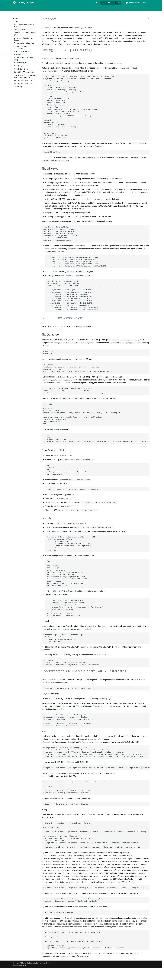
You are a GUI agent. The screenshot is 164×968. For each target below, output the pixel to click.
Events (75, 8)
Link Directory (45, 8)
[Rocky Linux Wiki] (14, 2)
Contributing (65, 8)
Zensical (23, 965)
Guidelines (84, 8)
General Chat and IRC (30, 8)
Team (120, 8)
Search (107, 3)
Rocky (93, 8)
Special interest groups (106, 8)
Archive (55, 8)
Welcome (16, 8)
